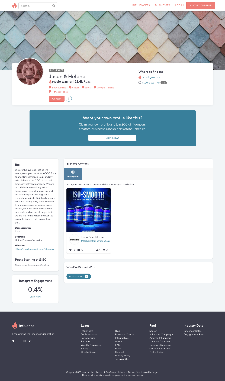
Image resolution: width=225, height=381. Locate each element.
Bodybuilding (59, 87)
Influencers (87, 330)
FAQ (117, 344)
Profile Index (156, 351)
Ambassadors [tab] (78, 276)
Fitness (75, 87)
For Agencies (88, 337)
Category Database (160, 344)
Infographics (121, 337)
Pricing (84, 348)
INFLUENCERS (141, 5)
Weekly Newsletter (91, 344)
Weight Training (105, 87)
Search (153, 330)
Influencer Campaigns (161, 334)
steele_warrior (151, 77)
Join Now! (112, 137)
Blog (117, 330)
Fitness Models (60, 91)
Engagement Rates (194, 334)
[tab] (73, 174)
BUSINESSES (162, 5)
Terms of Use (122, 358)
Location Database (159, 341)
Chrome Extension (159, 348)
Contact (56, 98)
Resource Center (124, 334)
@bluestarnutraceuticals (95, 240)
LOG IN (179, 5)
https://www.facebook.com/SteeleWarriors (38, 248)
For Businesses (89, 334)
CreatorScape (88, 351)
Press (118, 348)
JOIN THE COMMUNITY (201, 5)
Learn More (35, 297)
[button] (69, 99)
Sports (88, 87)
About (118, 341)
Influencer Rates (192, 330)
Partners (85, 341)
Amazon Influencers (160, 337)
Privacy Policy (122, 355)
